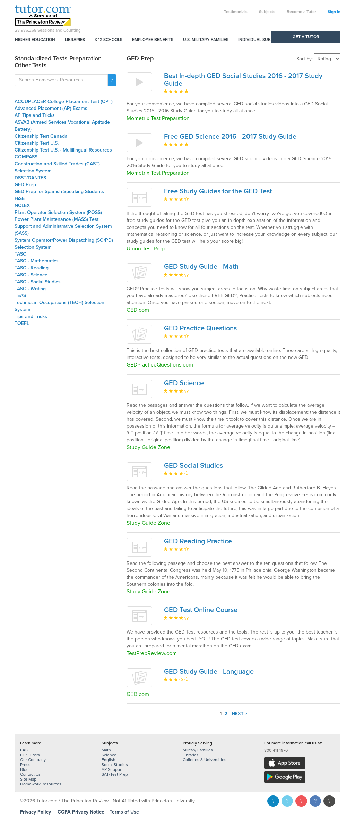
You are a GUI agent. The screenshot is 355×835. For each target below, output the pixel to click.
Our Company (33, 759)
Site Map (28, 779)
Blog (24, 769)
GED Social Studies (193, 466)
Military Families (198, 750)
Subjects (267, 11)
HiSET (21, 198)
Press (25, 764)
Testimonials (236, 11)
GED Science (184, 383)
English (108, 759)
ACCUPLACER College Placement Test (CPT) (64, 101)
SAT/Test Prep (115, 774)
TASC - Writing (30, 289)
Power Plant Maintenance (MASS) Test (56, 219)
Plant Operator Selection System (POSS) (58, 212)
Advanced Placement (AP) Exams (51, 108)
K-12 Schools (108, 39)
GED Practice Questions (200, 328)
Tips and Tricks (31, 316)
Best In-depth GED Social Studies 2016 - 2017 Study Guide (243, 80)
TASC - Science (31, 275)
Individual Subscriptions (266, 39)
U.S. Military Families (205, 39)
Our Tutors (30, 754)
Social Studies (115, 764)
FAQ (24, 750)
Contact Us (30, 774)
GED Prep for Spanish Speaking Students (59, 192)
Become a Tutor (301, 11)
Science (109, 754)
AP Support (112, 769)
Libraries (75, 39)
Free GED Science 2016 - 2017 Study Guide (230, 136)
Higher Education (35, 39)
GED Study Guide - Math (201, 266)
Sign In (334, 11)
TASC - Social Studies (38, 282)
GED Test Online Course (200, 610)
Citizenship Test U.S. (37, 143)
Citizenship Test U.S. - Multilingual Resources (63, 150)
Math (106, 750)
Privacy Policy (35, 812)
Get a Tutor (306, 36)
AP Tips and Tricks (35, 115)
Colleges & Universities (204, 759)
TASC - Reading (32, 268)
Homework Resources (40, 784)
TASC (20, 254)
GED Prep (25, 185)
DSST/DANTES (30, 178)
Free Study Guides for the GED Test (218, 191)
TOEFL (22, 323)
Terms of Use (124, 812)
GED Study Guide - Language (209, 672)
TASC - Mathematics (37, 261)
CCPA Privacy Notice (81, 812)
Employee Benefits (152, 39)
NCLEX (22, 205)
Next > (239, 713)
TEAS (20, 296)
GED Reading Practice (198, 541)
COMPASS (26, 157)
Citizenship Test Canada (41, 136)
